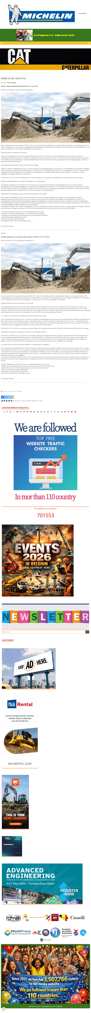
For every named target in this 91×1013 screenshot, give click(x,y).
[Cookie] (4, 1009)
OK (87, 632)
